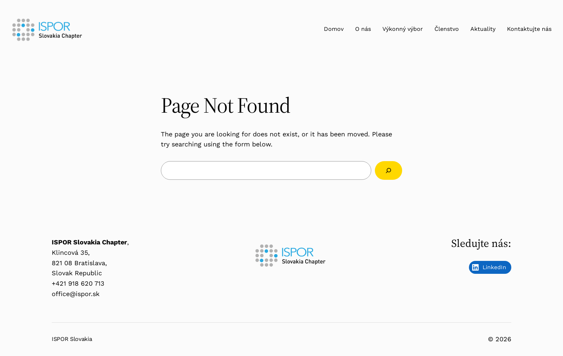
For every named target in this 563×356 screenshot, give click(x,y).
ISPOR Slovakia (72, 339)
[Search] (388, 170)
